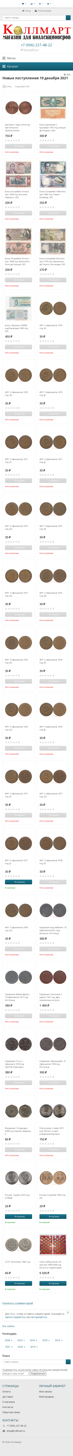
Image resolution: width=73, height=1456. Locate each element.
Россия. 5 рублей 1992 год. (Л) (52, 1196)
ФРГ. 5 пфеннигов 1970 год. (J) (50, 394)
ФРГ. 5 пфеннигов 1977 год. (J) (16, 862)
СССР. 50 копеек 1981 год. (17, 1261)
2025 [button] (21, 1340)
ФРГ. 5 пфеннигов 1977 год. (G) (50, 795)
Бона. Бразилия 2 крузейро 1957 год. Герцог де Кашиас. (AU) (52, 127)
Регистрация (43, 10)
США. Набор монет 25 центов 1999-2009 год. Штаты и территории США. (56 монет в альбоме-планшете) (50, 1264)
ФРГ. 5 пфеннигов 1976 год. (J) (50, 728)
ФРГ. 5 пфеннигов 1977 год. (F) (16, 795)
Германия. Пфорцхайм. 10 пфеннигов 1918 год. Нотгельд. (52, 1064)
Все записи (8, 1326)
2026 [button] (8, 1340)
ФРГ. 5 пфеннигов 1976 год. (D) (16, 661)
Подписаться (38, 1373)
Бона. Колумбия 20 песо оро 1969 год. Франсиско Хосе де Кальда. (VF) (17, 261)
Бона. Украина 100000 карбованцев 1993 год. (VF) (16, 328)
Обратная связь (11, 1412)
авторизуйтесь (39, 1317)
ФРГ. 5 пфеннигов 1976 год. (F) (50, 661)
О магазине (8, 1401)
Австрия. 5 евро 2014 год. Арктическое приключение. (17, 127)
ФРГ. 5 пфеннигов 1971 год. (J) (50, 461)
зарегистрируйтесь (15, 1317)
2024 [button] (33, 1340)
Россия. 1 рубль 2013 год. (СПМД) (17, 1196)
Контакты (7, 1407)
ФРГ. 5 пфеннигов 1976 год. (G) (16, 728)
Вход (26, 10)
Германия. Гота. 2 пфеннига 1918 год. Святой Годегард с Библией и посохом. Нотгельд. (15, 1064)
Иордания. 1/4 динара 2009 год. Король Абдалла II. (18, 1131)
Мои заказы (45, 1391)
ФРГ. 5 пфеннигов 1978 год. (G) (16, 929)
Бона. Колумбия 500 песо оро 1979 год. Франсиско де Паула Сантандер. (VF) (52, 261)
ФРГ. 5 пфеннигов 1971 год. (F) (16, 461)
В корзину (18, 881)
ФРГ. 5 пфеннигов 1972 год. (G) (16, 594)
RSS (67, 74)
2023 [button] (46, 1340)
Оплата (6, 1391)
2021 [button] (9, 1346)
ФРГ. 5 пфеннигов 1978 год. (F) (50, 862)
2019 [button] (34, 1346)
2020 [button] (21, 1346)
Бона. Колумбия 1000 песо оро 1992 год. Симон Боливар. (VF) (52, 194)
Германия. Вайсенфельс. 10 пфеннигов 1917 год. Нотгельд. (17, 997)
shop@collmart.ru (16, 1430)
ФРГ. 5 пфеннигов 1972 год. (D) (16, 527)
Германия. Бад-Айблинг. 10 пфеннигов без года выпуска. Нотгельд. (52, 930)
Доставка (7, 1396)
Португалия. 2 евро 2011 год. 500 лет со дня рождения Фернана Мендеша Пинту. (51, 1131)
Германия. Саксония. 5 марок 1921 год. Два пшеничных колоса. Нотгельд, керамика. (50, 997)
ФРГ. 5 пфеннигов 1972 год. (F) (50, 527)
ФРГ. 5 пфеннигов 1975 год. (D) (50, 594)
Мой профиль (46, 1396)
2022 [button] (58, 1340)
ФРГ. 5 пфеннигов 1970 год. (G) (16, 394)
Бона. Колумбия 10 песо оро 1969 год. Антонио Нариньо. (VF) (17, 194)
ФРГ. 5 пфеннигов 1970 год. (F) (50, 327)
